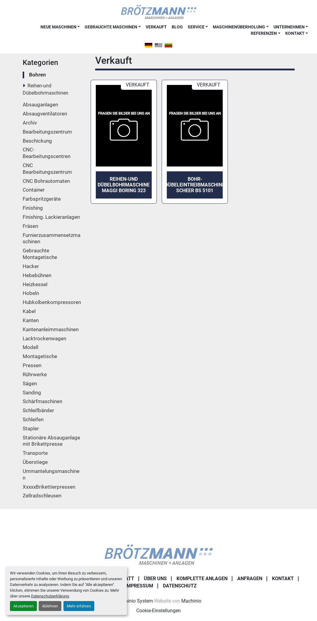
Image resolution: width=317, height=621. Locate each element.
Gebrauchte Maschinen (111, 26)
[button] (60, 27)
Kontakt (295, 33)
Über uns (155, 578)
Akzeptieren (23, 606)
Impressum (139, 586)
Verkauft (156, 26)
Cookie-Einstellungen (158, 610)
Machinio (191, 601)
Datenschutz (180, 586)
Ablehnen (50, 606)
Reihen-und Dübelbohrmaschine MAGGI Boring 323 (124, 184)
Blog (177, 26)
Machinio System (134, 601)
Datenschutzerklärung (50, 596)
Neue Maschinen (58, 26)
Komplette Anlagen (202, 578)
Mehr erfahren (79, 606)
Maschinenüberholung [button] (239, 26)
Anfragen (249, 578)
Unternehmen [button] (289, 26)
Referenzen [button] (264, 33)
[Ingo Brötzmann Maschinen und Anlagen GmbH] (159, 554)
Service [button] (196, 26)
